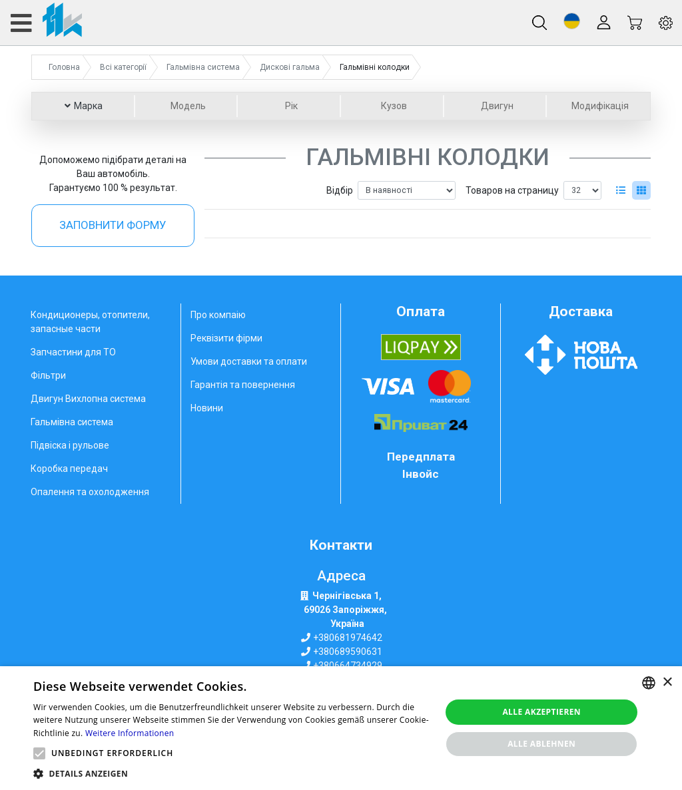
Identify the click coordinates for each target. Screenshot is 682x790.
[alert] (341, 728)
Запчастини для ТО (73, 352)
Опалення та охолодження (90, 492)
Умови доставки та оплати (248, 361)
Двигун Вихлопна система (88, 398)
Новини (206, 408)
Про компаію (218, 314)
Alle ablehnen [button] (541, 743)
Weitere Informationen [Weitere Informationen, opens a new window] (129, 733)
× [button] (667, 683)
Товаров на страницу (512, 190)
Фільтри (48, 375)
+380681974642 (347, 637)
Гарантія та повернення (242, 384)
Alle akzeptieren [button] (541, 711)
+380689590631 (347, 651)
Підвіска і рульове (70, 445)
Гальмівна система (72, 422)
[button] (571, 21)
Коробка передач (69, 468)
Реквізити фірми (226, 338)
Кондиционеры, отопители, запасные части (90, 321)
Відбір (339, 190)
